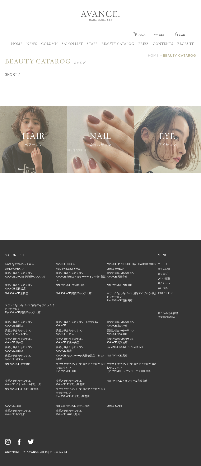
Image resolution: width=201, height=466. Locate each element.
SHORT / (12, 74)
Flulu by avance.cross (68, 268)
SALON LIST (72, 44)
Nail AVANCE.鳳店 (117, 355)
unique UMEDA (115, 268)
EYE (159, 35)
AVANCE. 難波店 (65, 264)
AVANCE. (100, 14)
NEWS (32, 44)
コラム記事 (164, 268)
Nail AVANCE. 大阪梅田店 (70, 285)
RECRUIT (185, 44)
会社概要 (163, 288)
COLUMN (49, 44)
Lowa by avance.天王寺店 (19, 264)
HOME (17, 44)
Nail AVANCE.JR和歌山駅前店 (22, 389)
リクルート (164, 283)
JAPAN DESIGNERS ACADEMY (125, 347)
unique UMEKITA (14, 268)
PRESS (143, 44)
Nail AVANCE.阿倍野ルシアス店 (74, 293)
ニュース (163, 264)
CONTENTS (163, 44)
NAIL (180, 35)
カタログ (163, 273)
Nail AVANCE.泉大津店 (18, 364)
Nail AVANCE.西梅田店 (119, 285)
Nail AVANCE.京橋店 (16, 293)
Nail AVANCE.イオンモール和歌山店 (127, 380)
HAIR (139, 35)
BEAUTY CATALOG (118, 44)
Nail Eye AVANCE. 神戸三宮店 (73, 405)
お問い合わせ (165, 293)
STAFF (92, 44)
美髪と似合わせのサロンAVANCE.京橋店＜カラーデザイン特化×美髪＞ (81, 277)
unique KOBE (114, 405)
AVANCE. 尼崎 (13, 405)
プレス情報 (164, 278)
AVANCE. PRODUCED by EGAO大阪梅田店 (131, 264)
